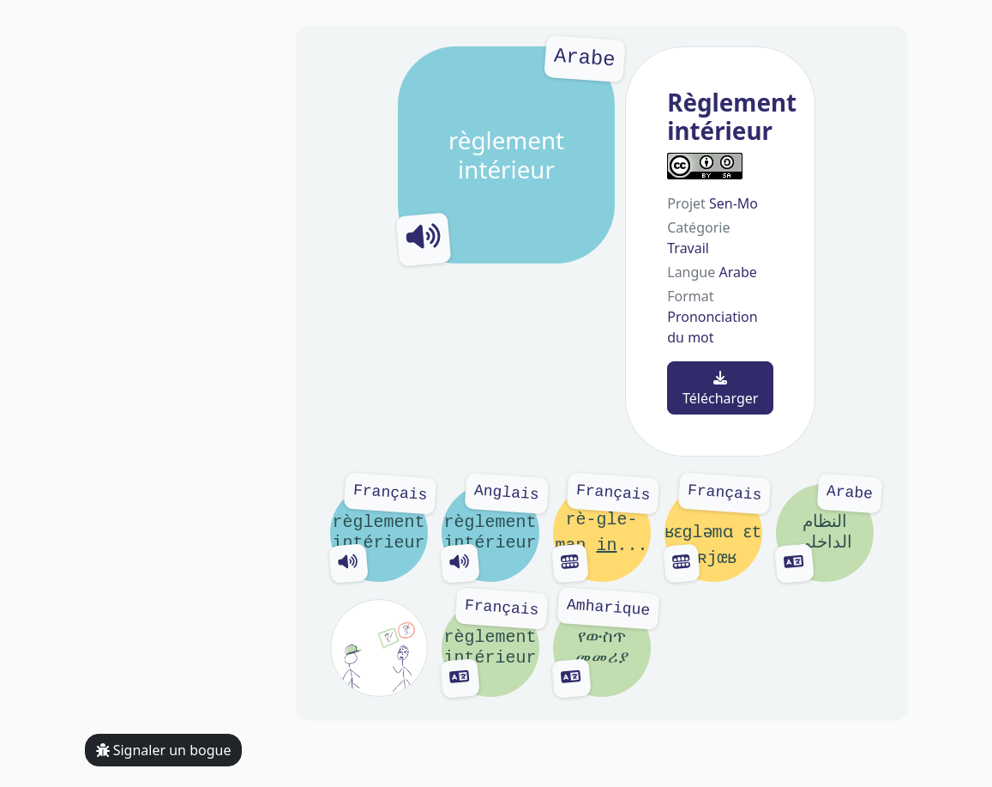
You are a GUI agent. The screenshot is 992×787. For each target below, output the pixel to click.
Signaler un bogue (163, 750)
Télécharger (720, 389)
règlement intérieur (507, 155)
